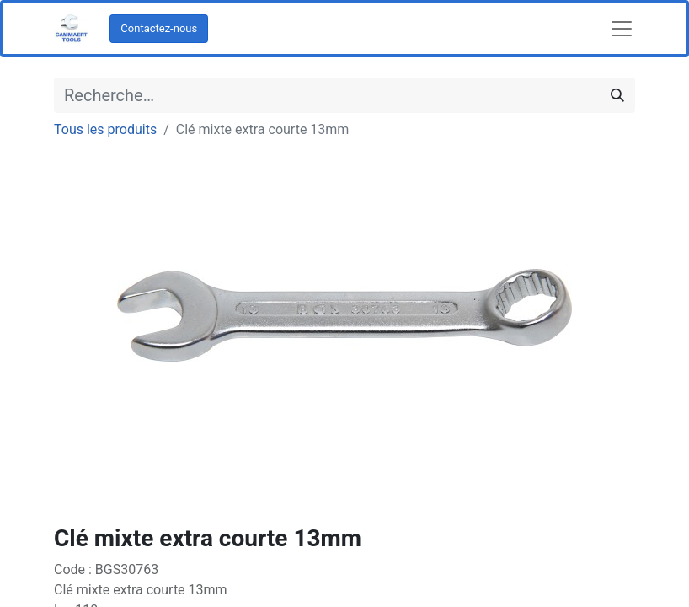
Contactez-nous (158, 28)
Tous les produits (105, 129)
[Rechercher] (617, 95)
